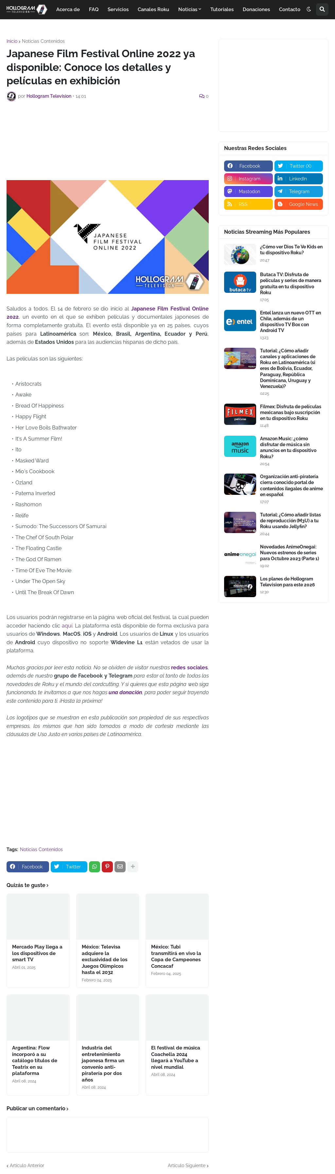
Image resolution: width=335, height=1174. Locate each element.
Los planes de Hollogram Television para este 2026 (287, 581)
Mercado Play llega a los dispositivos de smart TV (37, 953)
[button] (309, 9)
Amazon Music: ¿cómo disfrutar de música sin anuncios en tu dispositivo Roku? (288, 447)
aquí (67, 626)
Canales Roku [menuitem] (153, 9)
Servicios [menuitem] (118, 9)
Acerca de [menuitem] (68, 9)
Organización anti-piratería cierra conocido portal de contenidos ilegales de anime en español (291, 485)
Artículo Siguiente (186, 1165)
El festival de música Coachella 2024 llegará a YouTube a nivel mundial (175, 1057)
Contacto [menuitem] (289, 9)
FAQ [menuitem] (93, 9)
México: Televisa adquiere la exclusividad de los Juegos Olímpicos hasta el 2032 (104, 959)
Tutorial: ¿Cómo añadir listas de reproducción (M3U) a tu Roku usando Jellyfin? (290, 520)
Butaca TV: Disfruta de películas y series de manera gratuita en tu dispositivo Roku (290, 283)
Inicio (12, 41)
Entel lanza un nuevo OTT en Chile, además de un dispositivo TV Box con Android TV (290, 321)
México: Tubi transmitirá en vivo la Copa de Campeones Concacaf (176, 956)
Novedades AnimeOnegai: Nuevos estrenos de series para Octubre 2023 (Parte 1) (289, 552)
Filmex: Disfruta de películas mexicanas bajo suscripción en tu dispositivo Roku (290, 412)
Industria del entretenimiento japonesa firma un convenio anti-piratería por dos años (103, 1064)
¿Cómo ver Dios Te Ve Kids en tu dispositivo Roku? (291, 249)
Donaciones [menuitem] (256, 9)
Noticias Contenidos (43, 41)
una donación (125, 692)
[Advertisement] (126, 124)
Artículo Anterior (27, 1165)
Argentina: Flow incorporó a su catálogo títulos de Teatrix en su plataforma (34, 1060)
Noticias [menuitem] (187, 9)
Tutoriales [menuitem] (222, 9)
